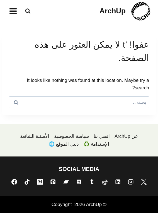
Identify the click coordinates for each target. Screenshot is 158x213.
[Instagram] (130, 181)
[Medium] (40, 181)
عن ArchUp (126, 136)
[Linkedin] (117, 181)
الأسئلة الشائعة (35, 136)
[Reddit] (104, 181)
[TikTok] (27, 181)
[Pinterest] (53, 181)
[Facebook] (14, 181)
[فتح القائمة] (13, 11)
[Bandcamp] (66, 181)
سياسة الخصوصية (71, 136)
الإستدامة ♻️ (96, 144)
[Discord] (78, 181)
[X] (143, 181)
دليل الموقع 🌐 (64, 144)
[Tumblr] (92, 181)
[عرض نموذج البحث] (28, 11)
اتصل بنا (102, 136)
